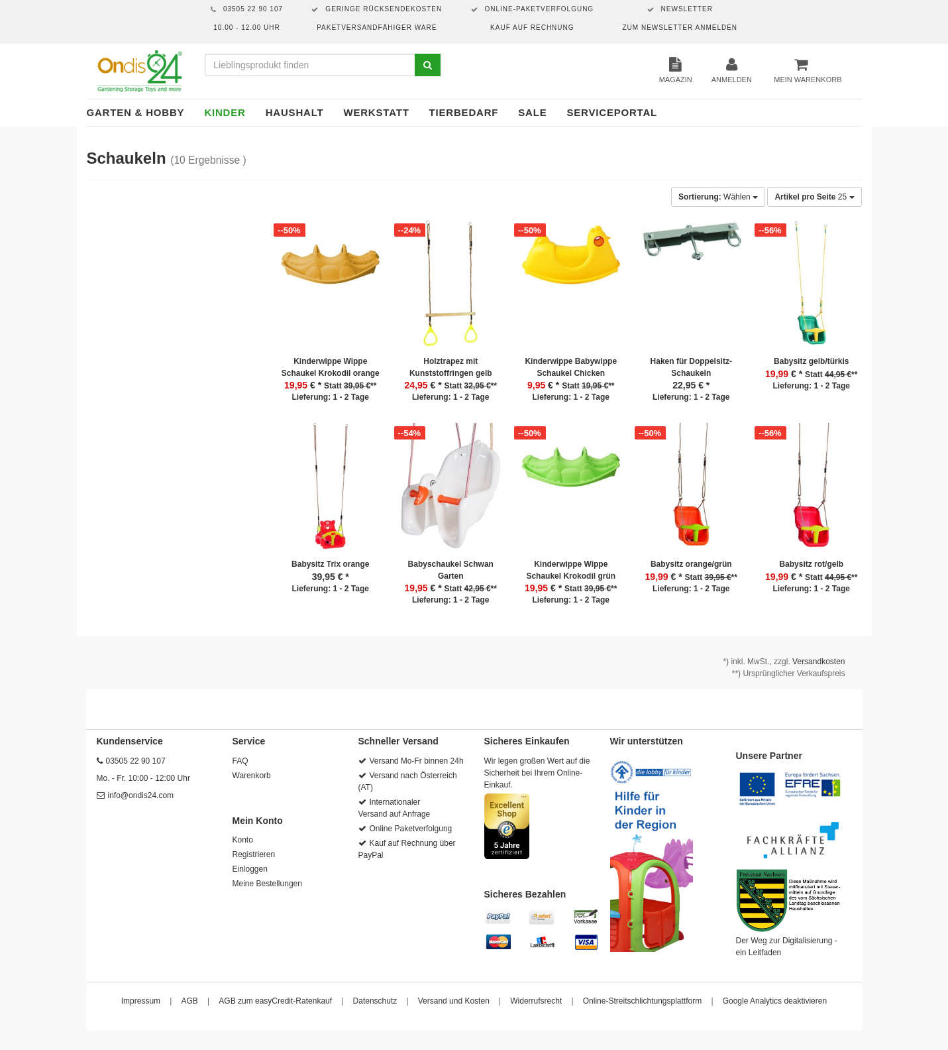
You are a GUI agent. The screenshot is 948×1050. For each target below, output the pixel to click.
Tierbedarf (464, 112)
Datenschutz (375, 1001)
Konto (243, 840)
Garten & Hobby (136, 112)
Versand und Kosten (454, 1001)
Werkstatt (376, 112)
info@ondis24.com (141, 795)
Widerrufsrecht (536, 1001)
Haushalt (295, 112)
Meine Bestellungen (267, 883)
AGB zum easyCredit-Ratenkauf (275, 1001)
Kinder (224, 112)
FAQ (240, 761)
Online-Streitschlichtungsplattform (642, 1001)
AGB (190, 1001)
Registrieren (254, 854)
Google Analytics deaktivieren (775, 1001)
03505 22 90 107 (136, 761)
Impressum (140, 1001)
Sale (532, 112)
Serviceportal (612, 112)
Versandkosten (818, 661)
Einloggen (250, 869)
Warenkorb (252, 775)
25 (814, 197)
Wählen (718, 197)
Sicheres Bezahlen (525, 894)
